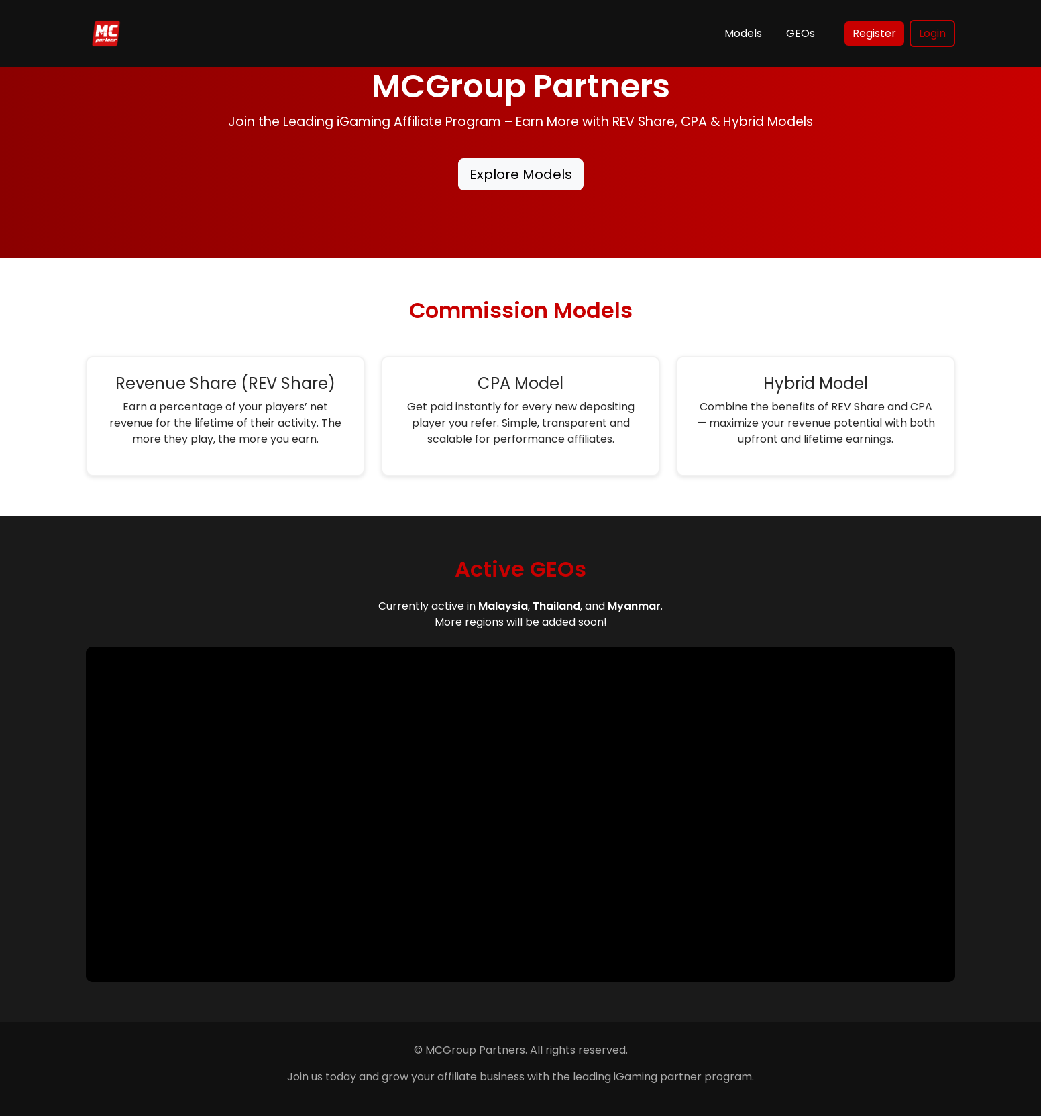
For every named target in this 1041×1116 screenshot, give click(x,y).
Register (874, 33)
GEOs (800, 33)
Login (932, 33)
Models (743, 33)
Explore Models (521, 174)
